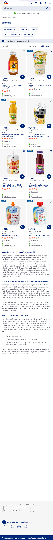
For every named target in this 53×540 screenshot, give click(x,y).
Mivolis (47, 329)
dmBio (26, 287)
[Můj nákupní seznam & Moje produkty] (36, 3)
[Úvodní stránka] (5, 2)
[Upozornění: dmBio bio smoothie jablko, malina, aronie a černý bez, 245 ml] (33, 192)
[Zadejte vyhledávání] (47, 8)
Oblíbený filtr (8, 29)
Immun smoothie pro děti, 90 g (39, 236)
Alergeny (27, 34)
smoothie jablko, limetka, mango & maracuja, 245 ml (13, 135)
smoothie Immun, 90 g (9, 236)
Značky (22, 29)
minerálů (18, 264)
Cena (33, 29)
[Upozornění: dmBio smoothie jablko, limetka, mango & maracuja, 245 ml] (6, 141)
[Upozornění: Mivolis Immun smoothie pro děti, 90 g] (33, 241)
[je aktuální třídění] (44, 46)
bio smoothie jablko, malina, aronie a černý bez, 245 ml (38, 186)
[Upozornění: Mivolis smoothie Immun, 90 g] (6, 241)
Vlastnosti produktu (10, 34)
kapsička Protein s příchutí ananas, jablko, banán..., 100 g (39, 135)
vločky (4, 306)
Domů (4, 17)
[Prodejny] (31, 3)
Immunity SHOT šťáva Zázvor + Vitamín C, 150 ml (12, 86)
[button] (49, 3)
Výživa (9, 17)
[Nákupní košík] (45, 3)
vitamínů (11, 264)
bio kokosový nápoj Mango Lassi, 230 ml (39, 86)
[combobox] (26, 8)
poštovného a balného (38, 505)
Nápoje (15, 17)
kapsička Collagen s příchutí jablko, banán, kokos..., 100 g (12, 186)
